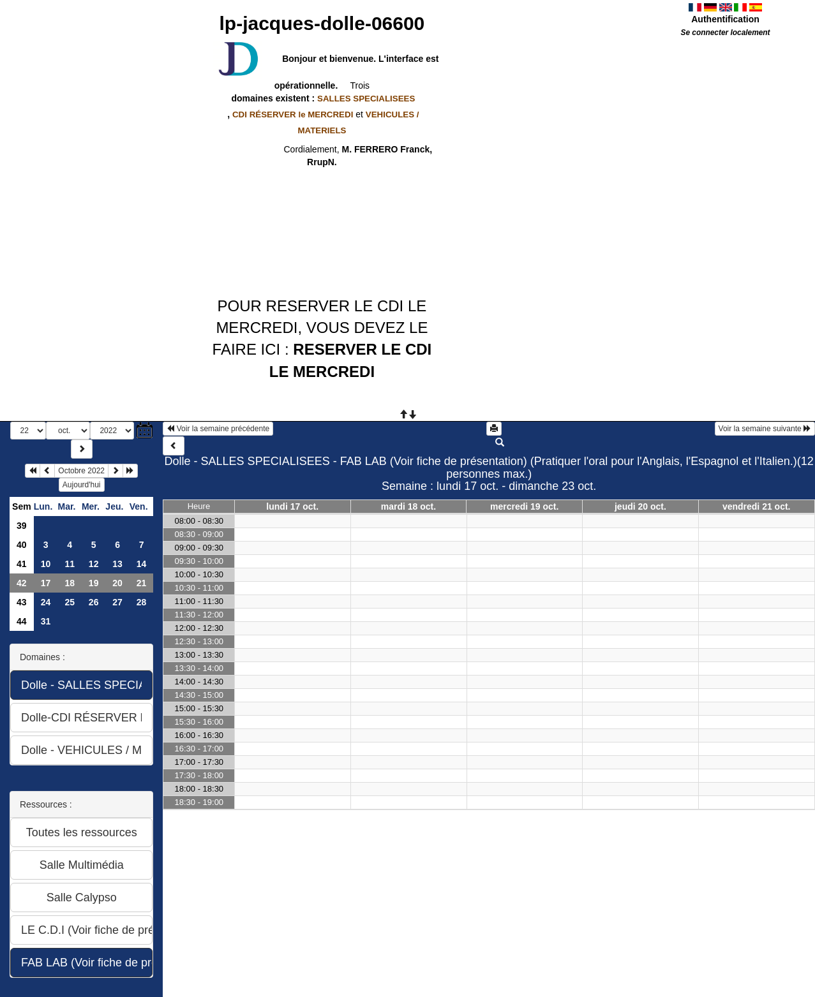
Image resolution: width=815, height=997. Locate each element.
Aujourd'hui (82, 484)
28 (142, 602)
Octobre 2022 (81, 470)
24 (46, 602)
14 (142, 564)
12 (94, 564)
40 (22, 545)
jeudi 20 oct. (640, 506)
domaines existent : (322, 98)
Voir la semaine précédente (218, 428)
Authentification (725, 19)
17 (46, 583)
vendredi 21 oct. (756, 506)
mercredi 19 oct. (524, 506)
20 (117, 583)
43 (22, 602)
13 (117, 564)
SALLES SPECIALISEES (366, 98)
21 (142, 583)
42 (22, 583)
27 (117, 602)
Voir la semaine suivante (765, 428)
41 (22, 564)
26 (94, 602)
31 (46, 621)
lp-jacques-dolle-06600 (322, 23)
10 (46, 564)
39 (22, 526)
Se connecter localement (725, 32)
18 (69, 583)
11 (69, 564)
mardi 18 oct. (408, 506)
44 (22, 621)
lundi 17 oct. (292, 506)
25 (69, 602)
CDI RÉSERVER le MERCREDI (292, 114)
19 (94, 583)
